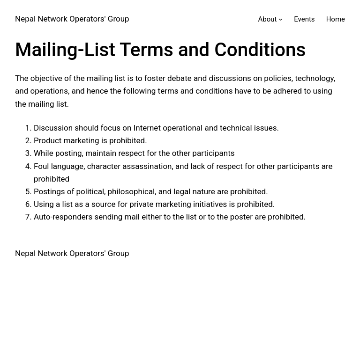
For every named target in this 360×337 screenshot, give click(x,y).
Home (335, 19)
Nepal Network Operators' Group (72, 18)
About (267, 19)
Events (304, 19)
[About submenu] (280, 19)
